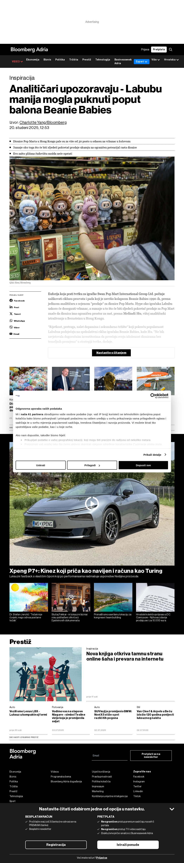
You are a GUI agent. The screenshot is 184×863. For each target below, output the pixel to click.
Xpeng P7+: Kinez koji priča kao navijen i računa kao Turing (85, 571)
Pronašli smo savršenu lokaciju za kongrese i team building (113, 616)
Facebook (138, 776)
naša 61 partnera (32, 414)
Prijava (145, 49)
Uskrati (40, 465)
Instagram (139, 781)
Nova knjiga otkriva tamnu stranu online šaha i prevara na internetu (125, 656)
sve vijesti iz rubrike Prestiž (23, 737)
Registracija (56, 845)
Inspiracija (92, 648)
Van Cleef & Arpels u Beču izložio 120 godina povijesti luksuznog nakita (155, 715)
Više (156, 60)
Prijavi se (101, 857)
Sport (12, 801)
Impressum (98, 786)
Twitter (137, 786)
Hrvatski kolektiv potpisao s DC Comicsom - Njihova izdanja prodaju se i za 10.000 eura (153, 617)
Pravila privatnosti (102, 776)
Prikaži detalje (152, 454)
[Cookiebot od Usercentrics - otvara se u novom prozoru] (153, 396)
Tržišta (73, 59)
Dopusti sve (143, 465)
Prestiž (86, 59)
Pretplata (159, 49)
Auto (12, 707)
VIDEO (17, 61)
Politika (60, 59)
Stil (138, 707)
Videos (55, 771)
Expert (141, 61)
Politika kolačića (101, 781)
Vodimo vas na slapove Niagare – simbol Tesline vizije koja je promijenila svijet (68, 716)
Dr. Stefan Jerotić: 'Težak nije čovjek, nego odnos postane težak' (25, 617)
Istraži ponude (128, 845)
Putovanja (57, 707)
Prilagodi (92, 465)
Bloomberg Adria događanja (66, 781)
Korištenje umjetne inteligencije (110, 796)
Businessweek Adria (123, 61)
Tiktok (137, 796)
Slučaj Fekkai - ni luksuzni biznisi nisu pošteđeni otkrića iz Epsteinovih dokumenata (70, 617)
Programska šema (61, 776)
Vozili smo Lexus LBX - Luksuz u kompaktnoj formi (28, 713)
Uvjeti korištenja (101, 771)
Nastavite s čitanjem (111, 352)
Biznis (47, 59)
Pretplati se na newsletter (151, 756)
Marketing (98, 791)
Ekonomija (32, 59)
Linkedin (138, 791)
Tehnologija (102, 59)
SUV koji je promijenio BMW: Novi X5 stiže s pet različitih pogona (113, 715)
